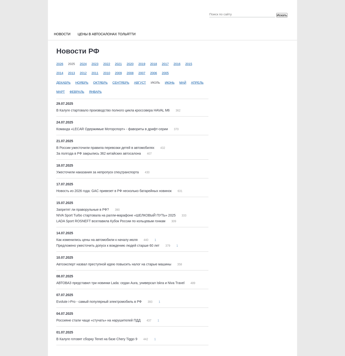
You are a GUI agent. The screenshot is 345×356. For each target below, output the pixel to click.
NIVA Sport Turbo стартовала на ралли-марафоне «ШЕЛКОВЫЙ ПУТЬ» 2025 (116, 215)
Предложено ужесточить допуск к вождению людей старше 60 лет (108, 245)
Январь (95, 91)
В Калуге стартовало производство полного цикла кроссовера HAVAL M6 (113, 110)
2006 (153, 73)
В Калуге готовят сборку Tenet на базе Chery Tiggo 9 (97, 339)
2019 (141, 64)
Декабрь (63, 82)
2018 (153, 64)
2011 (95, 73)
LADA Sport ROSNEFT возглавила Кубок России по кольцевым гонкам (111, 221)
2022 (106, 64)
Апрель (197, 82)
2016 (176, 64)
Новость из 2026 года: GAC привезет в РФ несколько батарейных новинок (114, 191)
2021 (118, 64)
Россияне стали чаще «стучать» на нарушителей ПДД (99, 320)
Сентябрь (120, 82)
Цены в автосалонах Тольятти (107, 34)
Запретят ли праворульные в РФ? (83, 209)
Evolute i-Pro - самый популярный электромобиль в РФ (99, 301)
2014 (59, 73)
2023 (95, 64)
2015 (188, 64)
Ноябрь (81, 82)
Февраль (77, 91)
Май (182, 82)
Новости (62, 34)
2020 (130, 64)
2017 (165, 64)
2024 (83, 64)
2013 (71, 73)
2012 (83, 73)
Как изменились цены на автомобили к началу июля (97, 240)
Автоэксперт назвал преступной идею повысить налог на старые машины (114, 264)
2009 (118, 73)
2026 (59, 64)
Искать (282, 15)
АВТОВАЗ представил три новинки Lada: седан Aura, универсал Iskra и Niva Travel (120, 283)
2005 (165, 73)
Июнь (169, 82)
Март (60, 91)
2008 (130, 73)
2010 (106, 73)
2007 (141, 73)
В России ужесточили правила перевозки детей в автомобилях (105, 148)
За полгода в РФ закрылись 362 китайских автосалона (99, 153)
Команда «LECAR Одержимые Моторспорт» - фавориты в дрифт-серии (112, 129)
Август (140, 82)
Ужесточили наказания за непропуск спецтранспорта (98, 172)
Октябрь (100, 82)
